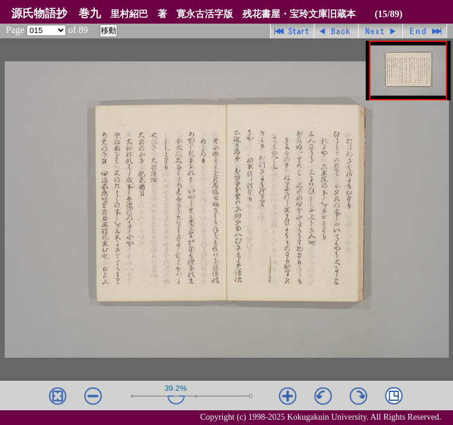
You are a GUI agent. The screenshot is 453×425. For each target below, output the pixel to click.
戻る (336, 31)
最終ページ (425, 31)
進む (381, 31)
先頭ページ (292, 31)
